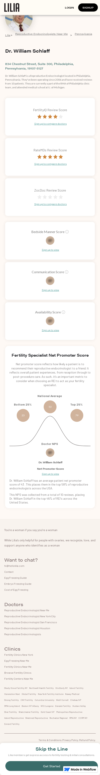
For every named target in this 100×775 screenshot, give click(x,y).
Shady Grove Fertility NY (15, 688)
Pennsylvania (83, 34)
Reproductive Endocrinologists (22, 634)
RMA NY (73, 718)
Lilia (7, 35)
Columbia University (44, 700)
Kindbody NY (61, 688)
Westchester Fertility (29, 712)
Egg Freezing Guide (15, 577)
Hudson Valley (79, 706)
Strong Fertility (11, 700)
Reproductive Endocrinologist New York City (30, 616)
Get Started (51, 766)
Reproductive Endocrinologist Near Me (26, 610)
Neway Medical (72, 694)
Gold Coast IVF (48, 712)
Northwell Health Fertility (41, 688)
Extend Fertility (11, 724)
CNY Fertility (27, 700)
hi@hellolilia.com (14, 565)
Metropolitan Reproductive (69, 712)
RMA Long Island (12, 706)
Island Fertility (76, 688)
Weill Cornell (62, 700)
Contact (8, 571)
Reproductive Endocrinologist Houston (27, 628)
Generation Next (12, 694)
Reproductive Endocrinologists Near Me (41, 34)
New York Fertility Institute (50, 694)
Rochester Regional (58, 718)
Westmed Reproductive (36, 718)
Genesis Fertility (63, 706)
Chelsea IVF (75, 700)
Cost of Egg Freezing (16, 589)
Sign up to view (50, 249)
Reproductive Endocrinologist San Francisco (30, 622)
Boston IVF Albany (30, 706)
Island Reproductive (14, 718)
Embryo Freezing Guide (17, 583)
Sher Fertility (10, 712)
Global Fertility (29, 694)
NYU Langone (47, 706)
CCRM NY (82, 718)
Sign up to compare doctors (50, 123)
